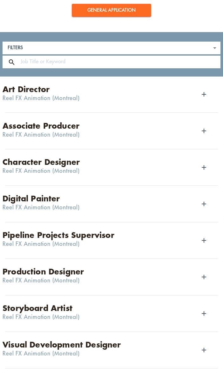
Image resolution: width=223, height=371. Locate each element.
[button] (111, 10)
